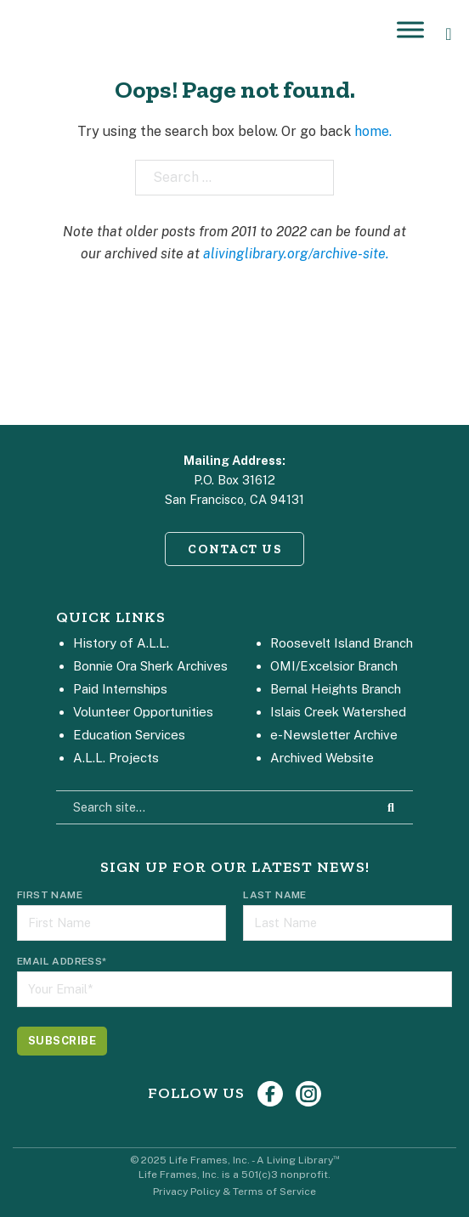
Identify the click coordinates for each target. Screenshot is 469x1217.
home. (373, 131)
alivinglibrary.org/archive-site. (296, 254)
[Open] (410, 29)
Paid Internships (120, 689)
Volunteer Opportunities (143, 712)
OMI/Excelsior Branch (334, 666)
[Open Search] (448, 34)
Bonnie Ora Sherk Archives (150, 666)
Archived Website (322, 757)
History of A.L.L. (121, 643)
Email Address (62, 961)
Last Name (275, 895)
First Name (49, 895)
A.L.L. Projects (116, 757)
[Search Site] (391, 807)
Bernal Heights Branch (335, 689)
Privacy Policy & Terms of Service (234, 1191)
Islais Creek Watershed (338, 712)
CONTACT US (234, 549)
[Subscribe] (62, 1041)
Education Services (129, 734)
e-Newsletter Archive (334, 734)
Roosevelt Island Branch (341, 643)
